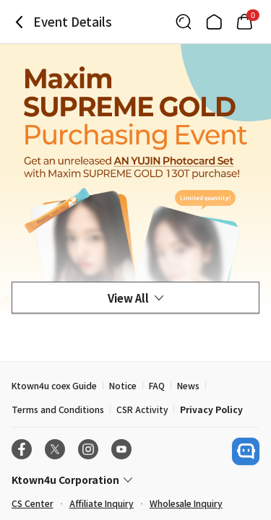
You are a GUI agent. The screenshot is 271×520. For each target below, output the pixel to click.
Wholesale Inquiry (186, 503)
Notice (123, 385)
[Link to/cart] (244, 22)
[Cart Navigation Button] (244, 22)
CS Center (32, 503)
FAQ (157, 385)
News (188, 385)
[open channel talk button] (245, 451)
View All (135, 298)
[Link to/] (214, 22)
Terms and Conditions (58, 409)
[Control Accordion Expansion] (135, 479)
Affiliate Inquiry (101, 503)
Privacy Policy (211, 409)
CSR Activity (142, 409)
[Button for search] (184, 22)
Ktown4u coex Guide (54, 385)
